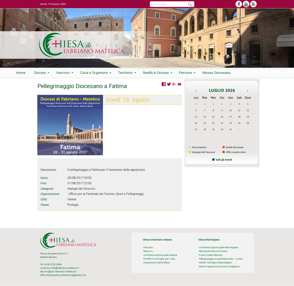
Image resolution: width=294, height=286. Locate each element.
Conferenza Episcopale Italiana (160, 255)
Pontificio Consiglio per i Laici (159, 258)
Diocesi (40, 73)
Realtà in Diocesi (156, 73)
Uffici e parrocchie (234, 152)
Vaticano (148, 247)
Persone (185, 73)
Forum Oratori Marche (210, 255)
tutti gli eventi (224, 159)
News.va (148, 251)
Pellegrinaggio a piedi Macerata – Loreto (221, 258)
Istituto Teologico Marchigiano (215, 262)
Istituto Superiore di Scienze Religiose (219, 266)
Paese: (44, 205)
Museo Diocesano (216, 73)
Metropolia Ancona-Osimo (213, 251)
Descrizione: (48, 170)
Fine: (43, 183)
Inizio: (44, 178)
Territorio (125, 73)
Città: (43, 199)
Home (21, 73)
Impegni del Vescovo (202, 152)
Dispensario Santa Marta (156, 262)
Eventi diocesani (233, 147)
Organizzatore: (50, 194)
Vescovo (63, 73)
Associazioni (197, 147)
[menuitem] (20, 73)
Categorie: (47, 188)
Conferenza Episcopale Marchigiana (218, 247)
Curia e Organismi (94, 73)
